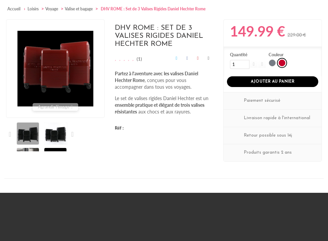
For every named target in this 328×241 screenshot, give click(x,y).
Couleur (277, 54)
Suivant (72, 134)
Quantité (238, 54)
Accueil (13, 8)
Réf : (119, 128)
